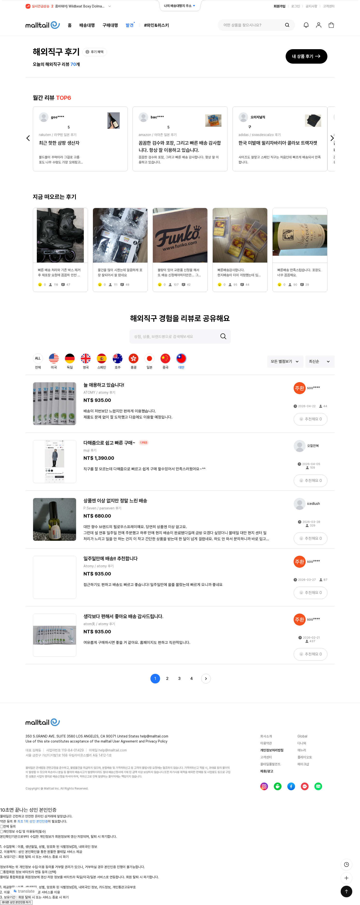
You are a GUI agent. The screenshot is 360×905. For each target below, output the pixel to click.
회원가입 (279, 6)
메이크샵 (303, 764)
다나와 (301, 743)
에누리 (301, 750)
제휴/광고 (266, 771)
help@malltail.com (113, 750)
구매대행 (110, 25)
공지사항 (311, 6)
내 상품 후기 (306, 56)
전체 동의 (8, 826)
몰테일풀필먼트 (270, 764)
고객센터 (329, 6)
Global (302, 736)
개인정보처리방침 (271, 750)
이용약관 (266, 743)
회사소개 (266, 736)
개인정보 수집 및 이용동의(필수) (23, 831)
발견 (130, 25)
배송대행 (87, 25)
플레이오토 (304, 757)
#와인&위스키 (156, 25)
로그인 (295, 6)
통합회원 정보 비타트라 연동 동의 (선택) (28, 872)
